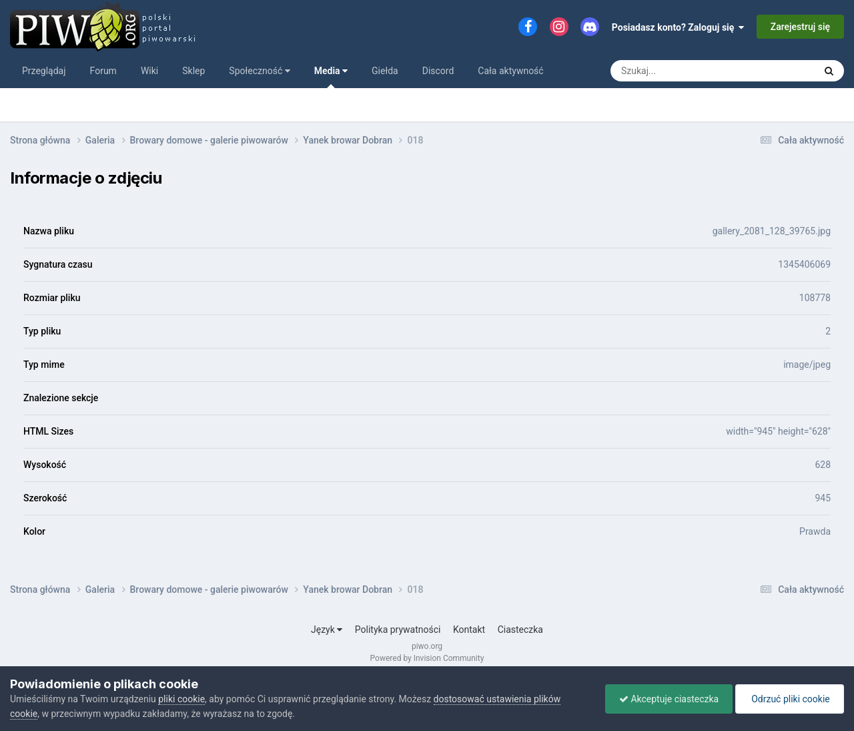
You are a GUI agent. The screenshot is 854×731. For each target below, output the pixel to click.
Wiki (149, 70)
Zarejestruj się (800, 26)
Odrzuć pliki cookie (789, 699)
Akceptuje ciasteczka (669, 699)
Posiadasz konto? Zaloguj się (678, 27)
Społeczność (259, 70)
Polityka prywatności (398, 629)
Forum (103, 70)
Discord (438, 70)
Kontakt (469, 629)
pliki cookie (181, 699)
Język (326, 629)
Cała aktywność (510, 70)
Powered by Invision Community (427, 658)
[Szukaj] (682, 70)
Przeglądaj (44, 70)
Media (331, 76)
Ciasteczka (520, 629)
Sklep (193, 70)
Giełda (385, 70)
